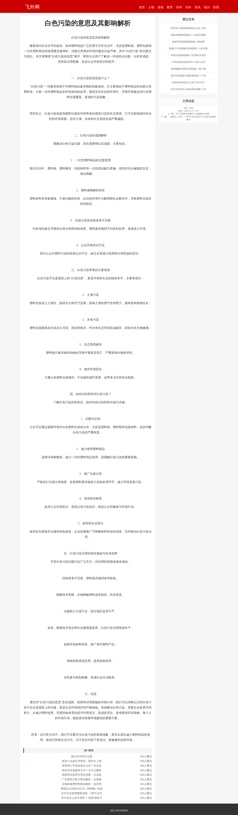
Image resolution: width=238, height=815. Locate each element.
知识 (207, 7)
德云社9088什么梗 (81, 756)
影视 (216, 7)
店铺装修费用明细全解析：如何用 (81, 784)
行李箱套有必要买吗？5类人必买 (188, 62)
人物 (151, 7)
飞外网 (32, 6)
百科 (188, 7)
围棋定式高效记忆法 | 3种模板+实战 (81, 788)
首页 (142, 7)
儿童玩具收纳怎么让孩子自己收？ (188, 82)
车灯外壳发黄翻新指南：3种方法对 (81, 793)
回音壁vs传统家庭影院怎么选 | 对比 (188, 28)
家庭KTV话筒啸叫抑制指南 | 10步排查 (188, 48)
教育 (170, 7)
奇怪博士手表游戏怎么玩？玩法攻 (81, 765)
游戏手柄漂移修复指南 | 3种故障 (188, 42)
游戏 (160, 7)
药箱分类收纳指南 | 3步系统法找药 (188, 55)
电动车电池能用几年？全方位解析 (81, 770)
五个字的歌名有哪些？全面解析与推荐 (192, 114)
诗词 (179, 7)
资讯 (197, 7)
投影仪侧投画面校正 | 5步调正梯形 (188, 35)
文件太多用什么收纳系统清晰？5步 (188, 89)
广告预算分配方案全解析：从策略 (81, 779)
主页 (185, 108)
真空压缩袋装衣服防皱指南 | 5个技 (188, 75)
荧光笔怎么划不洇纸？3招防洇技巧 (81, 797)
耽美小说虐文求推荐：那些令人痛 (81, 761)
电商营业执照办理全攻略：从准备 (81, 774)
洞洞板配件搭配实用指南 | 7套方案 (188, 69)
